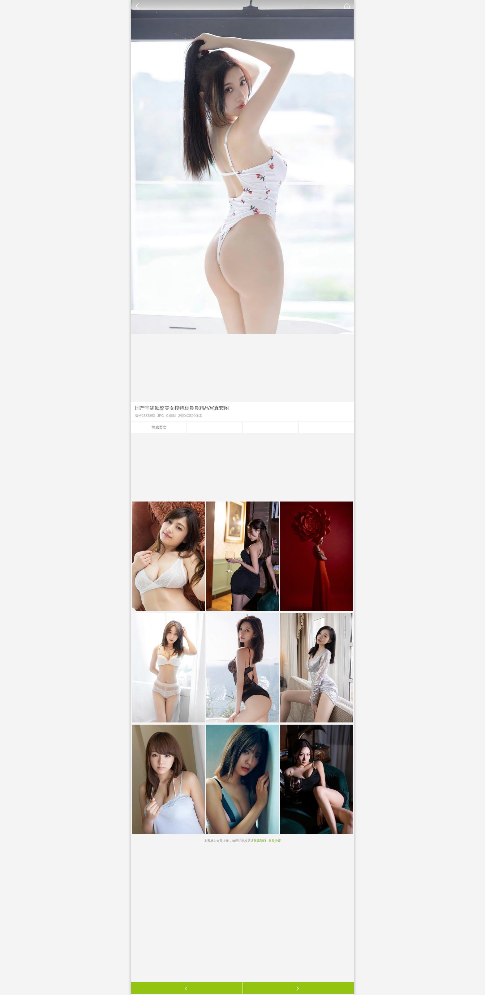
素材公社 (347, 6)
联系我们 (260, 840)
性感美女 (159, 427)
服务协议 (274, 840)
